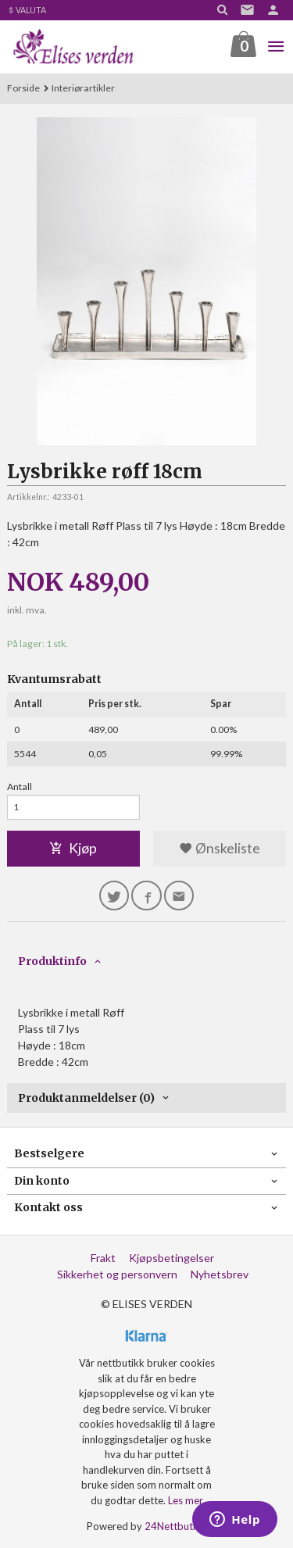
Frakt (103, 1257)
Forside (23, 88)
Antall (19, 786)
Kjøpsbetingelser (171, 1257)
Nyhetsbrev (219, 1274)
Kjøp (73, 848)
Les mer (185, 1500)
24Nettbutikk (175, 1526)
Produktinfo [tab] (52, 961)
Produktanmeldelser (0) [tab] (86, 1098)
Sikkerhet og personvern (117, 1274)
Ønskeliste (219, 848)
